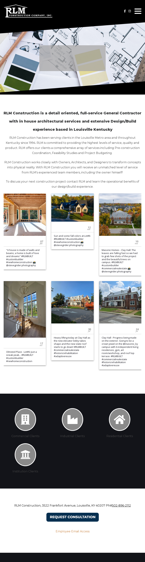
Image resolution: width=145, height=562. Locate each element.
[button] (137, 11)
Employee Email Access (73, 531)
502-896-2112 (121, 505)
